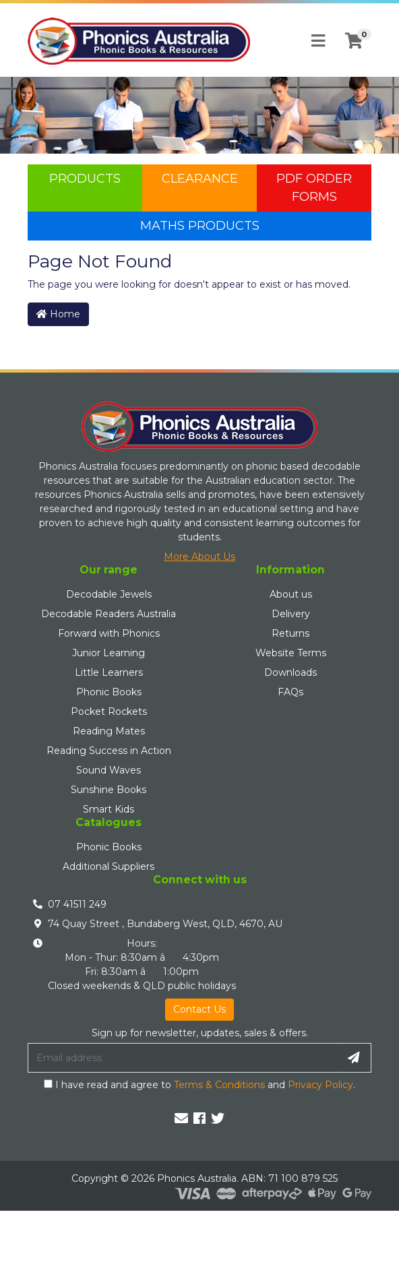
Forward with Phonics (109, 633)
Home (58, 314)
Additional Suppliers (108, 866)
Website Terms (290, 653)
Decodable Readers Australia (108, 614)
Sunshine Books (108, 790)
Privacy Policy (320, 1085)
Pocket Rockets (109, 711)
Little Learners (109, 672)
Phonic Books (109, 692)
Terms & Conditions (219, 1085)
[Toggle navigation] (318, 41)
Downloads (290, 672)
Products (85, 178)
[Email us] (181, 1118)
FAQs (290, 692)
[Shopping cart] (353, 41)
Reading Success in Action (109, 751)
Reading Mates (109, 731)
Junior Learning (108, 653)
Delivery (291, 614)
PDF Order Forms (314, 187)
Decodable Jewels (109, 594)
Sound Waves (108, 770)
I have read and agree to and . (199, 1085)
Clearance (200, 178)
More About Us (199, 556)
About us (291, 594)
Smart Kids (108, 809)
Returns (290, 633)
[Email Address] (182, 1058)
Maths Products (199, 225)
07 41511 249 (77, 904)
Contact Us (199, 1009)
